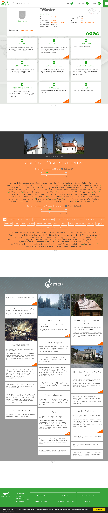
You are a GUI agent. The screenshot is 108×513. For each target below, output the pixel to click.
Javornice (37, 190)
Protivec (93, 194)
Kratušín (91, 190)
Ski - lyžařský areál (48, 219)
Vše (5, 219)
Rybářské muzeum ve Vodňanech (32, 242)
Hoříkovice (61, 187)
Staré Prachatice (67, 196)
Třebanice (25, 199)
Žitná (95, 201)
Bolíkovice (69, 183)
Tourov (17, 199)
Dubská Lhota (25, 187)
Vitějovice (75, 199)
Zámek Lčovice (49, 239)
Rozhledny (8, 224)
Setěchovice (42, 196)
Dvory (40, 187)
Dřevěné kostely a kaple (44, 224)
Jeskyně (64, 224)
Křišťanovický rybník (51, 237)
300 (82, 19)
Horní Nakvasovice (83, 187)
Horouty (11, 190)
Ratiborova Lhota (15, 196)
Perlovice (48, 194)
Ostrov (34, 194)
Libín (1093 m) (81, 235)
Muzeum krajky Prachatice (37, 232)
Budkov (84, 183)
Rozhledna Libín (69, 235)
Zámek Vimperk (90, 244)
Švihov (96, 196)
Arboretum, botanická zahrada (95, 219)
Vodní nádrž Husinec (18, 232)
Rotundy (56, 224)
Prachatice (53, 21)
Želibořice (71, 201)
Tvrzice (38, 199)
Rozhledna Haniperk (19, 237)
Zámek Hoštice (46, 244)
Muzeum (41, 228)
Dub (8, 187)
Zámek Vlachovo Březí (56, 232)
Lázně (71, 224)
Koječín (66, 190)
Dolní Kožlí (64, 185)
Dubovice (14, 187)
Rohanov (26, 196)
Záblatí (42, 201)
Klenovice (59, 190)
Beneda (39, 183)
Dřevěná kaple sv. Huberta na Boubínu (25, 244)
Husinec (29, 190)
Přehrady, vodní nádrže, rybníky (74, 219)
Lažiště (98, 190)
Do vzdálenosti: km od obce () (45, 206)
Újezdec (52, 199)
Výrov (36, 201)
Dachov (55, 185)
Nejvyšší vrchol (80, 224)
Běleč (22, 30)
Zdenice (63, 201)
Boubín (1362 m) (82, 242)
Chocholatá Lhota (30, 185)
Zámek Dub (70, 232)
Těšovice (47, 9)
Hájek (54, 187)
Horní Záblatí (96, 187)
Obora (22, 194)
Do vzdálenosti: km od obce (47, 169)
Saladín (33, 196)
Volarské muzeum (61, 246)
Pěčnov (41, 194)
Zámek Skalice (95, 239)
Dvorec (34, 187)
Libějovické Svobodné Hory (33, 192)
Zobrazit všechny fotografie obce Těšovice (54, 156)
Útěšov (59, 199)
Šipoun (50, 196)
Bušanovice (93, 183)
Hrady (16, 224)
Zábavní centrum (52, 228)
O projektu (41, 495)
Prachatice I (73, 194)
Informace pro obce (88, 495)
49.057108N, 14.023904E (57, 22)
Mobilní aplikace (41, 501)
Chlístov (10, 185)
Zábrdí (48, 201)
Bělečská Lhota (29, 30)
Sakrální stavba (64, 228)
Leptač (19, 192)
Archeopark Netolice (68, 237)
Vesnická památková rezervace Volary (39, 246)
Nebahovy (14, 194)
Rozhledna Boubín (68, 242)
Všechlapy (28, 201)
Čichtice (48, 185)
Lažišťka (12, 192)
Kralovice (83, 190)
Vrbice (20, 201)
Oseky (28, 194)
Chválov (41, 185)
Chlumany (18, 185)
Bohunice (61, 183)
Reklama (65, 495)
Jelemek (45, 190)
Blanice (45, 183)
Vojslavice (95, 199)
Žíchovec (88, 201)
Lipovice (68, 192)
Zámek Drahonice (53, 242)
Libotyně (60, 192)
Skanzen (59, 219)
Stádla (57, 196)
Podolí (56, 194)
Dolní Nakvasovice (76, 185)
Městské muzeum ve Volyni (78, 239)
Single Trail (99, 224)
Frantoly (47, 187)
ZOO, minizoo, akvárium (16, 219)
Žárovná (55, 201)
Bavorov (13, 183)
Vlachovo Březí (85, 199)
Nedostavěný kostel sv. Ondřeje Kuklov (68, 244)
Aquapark (29, 219)
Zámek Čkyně (61, 239)
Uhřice (45, 199)
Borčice (77, 183)
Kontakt (88, 501)
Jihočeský (53, 17)
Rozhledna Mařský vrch (86, 237)
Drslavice (96, 185)
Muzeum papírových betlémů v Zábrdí (22, 235)
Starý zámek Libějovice (33, 239)
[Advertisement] (54, 119)
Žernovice (80, 201)
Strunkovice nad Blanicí (83, 196)
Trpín (33, 199)
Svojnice (11, 199)
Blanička (53, 183)
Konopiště (74, 190)
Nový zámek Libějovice (15, 239)
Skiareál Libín (94, 235)
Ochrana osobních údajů (65, 501)
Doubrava (88, 185)
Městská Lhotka (86, 192)
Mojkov (96, 192)
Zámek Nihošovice (76, 246)
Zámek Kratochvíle (36, 237)
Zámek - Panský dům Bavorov (50, 235)
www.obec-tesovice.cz (87, 22)
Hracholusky (20, 190)
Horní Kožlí (70, 187)
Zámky (23, 224)
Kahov (51, 190)
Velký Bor (66, 199)
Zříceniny (31, 224)
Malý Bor (75, 192)
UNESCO (37, 219)
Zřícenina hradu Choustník (87, 232)
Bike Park (90, 224)
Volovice (14, 201)
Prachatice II (84, 194)
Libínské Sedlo (50, 192)
